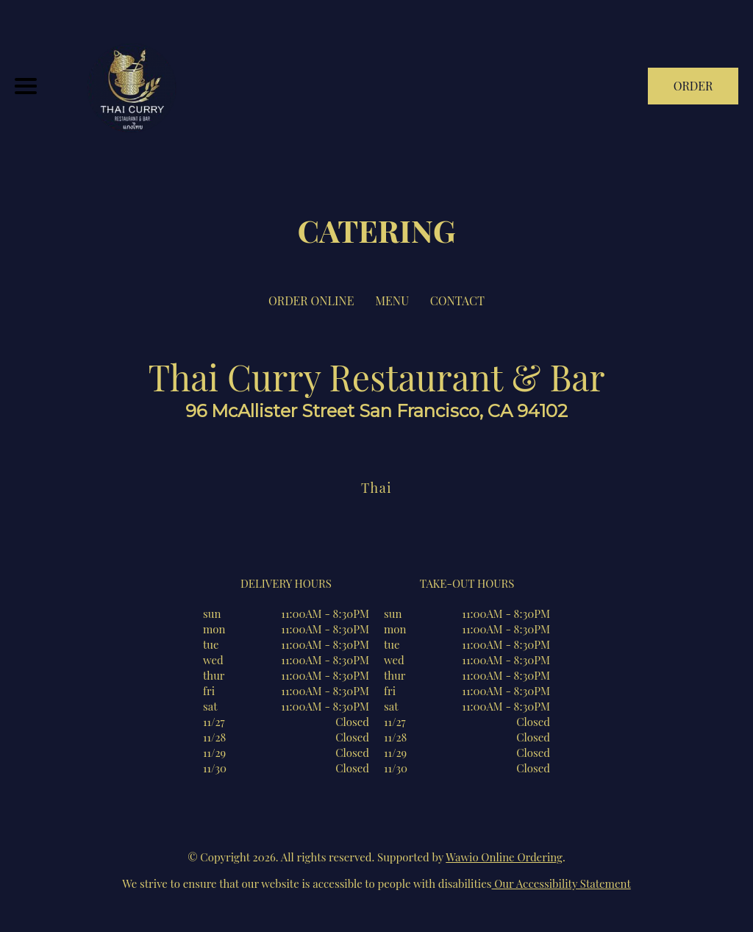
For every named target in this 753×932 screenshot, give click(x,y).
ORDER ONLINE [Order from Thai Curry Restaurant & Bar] (311, 300)
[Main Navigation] (26, 86)
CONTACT (457, 300)
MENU (392, 300)
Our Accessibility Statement (561, 883)
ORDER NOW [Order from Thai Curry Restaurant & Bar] (693, 91)
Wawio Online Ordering (504, 857)
